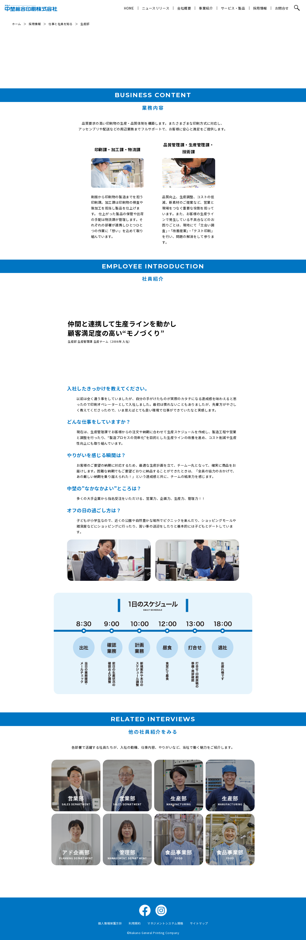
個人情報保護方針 (110, 923)
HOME (129, 8)
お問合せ (282, 8)
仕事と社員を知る (60, 24)
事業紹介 (206, 8)
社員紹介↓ (280, 53)
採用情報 (260, 8)
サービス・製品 (233, 8)
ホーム (16, 24)
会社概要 (184, 8)
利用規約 (135, 923)
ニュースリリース (155, 8)
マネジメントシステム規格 (165, 923)
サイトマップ (199, 923)
